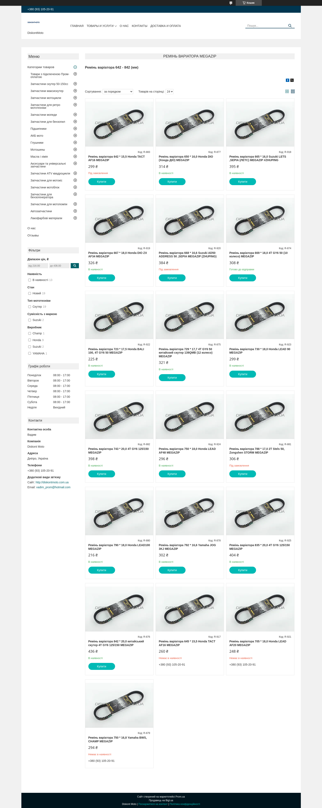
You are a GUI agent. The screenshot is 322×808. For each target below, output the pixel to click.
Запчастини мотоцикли (46, 98)
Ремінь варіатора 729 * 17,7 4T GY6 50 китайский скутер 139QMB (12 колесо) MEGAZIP (185, 352)
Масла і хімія (39, 156)
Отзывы (33, 235)
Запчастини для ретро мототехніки (45, 106)
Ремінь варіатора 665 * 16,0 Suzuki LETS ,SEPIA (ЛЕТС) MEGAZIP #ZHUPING (257, 158)
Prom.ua (180, 796)
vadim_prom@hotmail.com (53, 487)
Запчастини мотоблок (45, 187)
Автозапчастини (41, 211)
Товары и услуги (100, 26)
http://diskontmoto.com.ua (52, 482)
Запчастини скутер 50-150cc (49, 84)
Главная (76, 26)
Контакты (140, 26)
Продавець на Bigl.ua (161, 800)
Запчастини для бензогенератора (42, 196)
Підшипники (38, 128)
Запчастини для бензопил (48, 121)
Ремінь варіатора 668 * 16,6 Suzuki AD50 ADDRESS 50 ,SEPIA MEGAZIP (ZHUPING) (188, 254)
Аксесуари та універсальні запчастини (48, 165)
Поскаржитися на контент (152, 804)
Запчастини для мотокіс (46, 180)
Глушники (37, 142)
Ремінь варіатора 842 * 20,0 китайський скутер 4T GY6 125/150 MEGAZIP (116, 643)
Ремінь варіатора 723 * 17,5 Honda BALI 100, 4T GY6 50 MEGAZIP (116, 350)
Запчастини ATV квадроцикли (50, 173)
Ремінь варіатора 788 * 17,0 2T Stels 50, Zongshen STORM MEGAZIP (256, 450)
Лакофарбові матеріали (46, 218)
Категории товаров (41, 67)
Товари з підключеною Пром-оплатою (50, 75)
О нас (124, 26)
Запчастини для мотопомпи (49, 204)
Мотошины (38, 149)
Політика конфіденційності (185, 804)
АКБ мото (37, 135)
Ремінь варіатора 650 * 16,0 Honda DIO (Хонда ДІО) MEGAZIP (186, 158)
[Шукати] (290, 25)
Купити (101, 181)
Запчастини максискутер (47, 91)
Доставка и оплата (165, 26)
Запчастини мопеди (44, 114)
